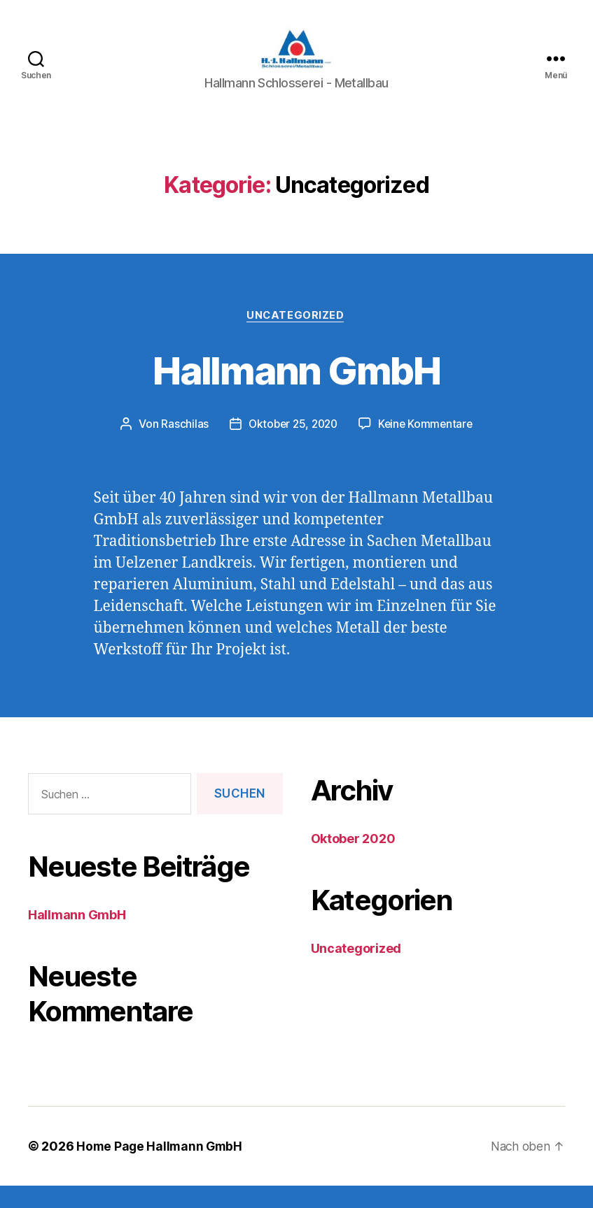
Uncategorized (296, 337)
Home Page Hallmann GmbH (161, 1168)
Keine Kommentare (428, 446)
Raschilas (180, 446)
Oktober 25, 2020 (291, 446)
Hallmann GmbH (296, 390)
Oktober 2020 (353, 861)
